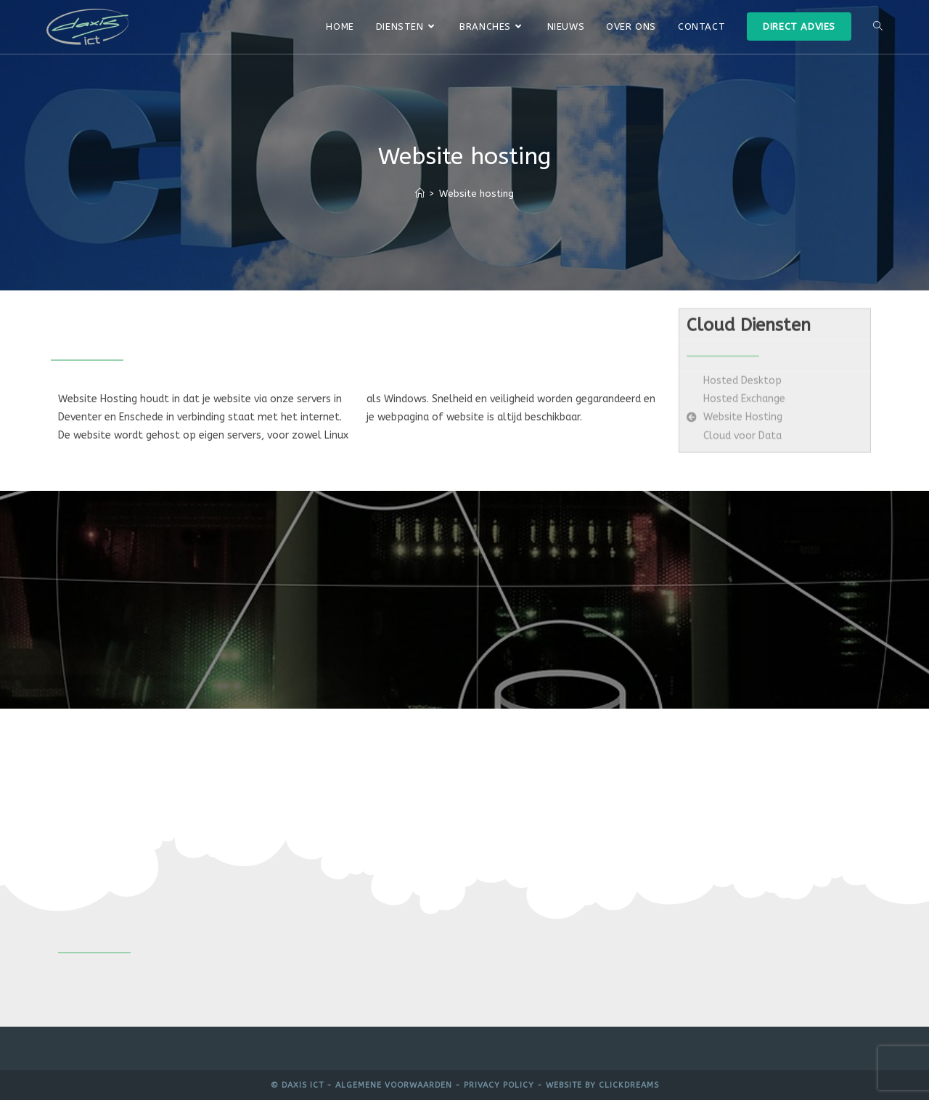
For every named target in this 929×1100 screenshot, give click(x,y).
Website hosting (476, 193)
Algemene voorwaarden (393, 1085)
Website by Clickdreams (602, 1085)
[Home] (420, 193)
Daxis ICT (303, 1085)
